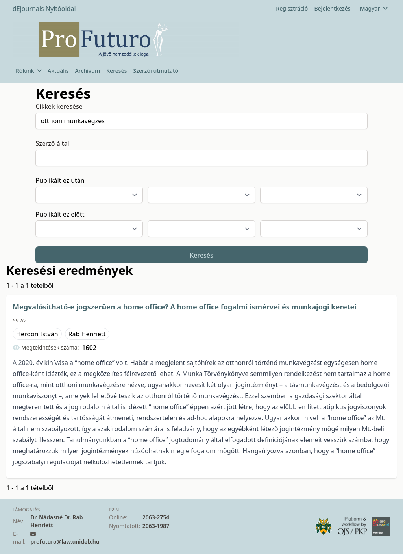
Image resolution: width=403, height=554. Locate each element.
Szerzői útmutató (155, 70)
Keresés (116, 70)
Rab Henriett (87, 334)
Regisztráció (292, 8)
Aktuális (58, 70)
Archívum (87, 70)
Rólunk (28, 70)
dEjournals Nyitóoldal (44, 8)
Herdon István (37, 334)
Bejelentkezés (332, 8)
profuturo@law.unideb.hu (64, 541)
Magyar (373, 8)
